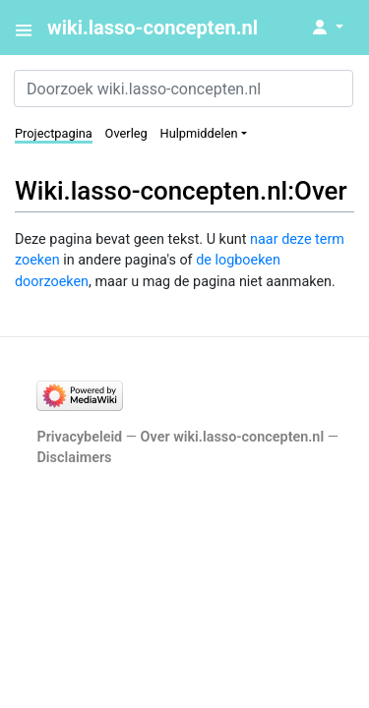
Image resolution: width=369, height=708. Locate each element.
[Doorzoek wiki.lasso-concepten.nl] (183, 88)
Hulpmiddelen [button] (199, 133)
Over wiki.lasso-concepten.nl (233, 437)
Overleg (126, 133)
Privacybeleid (79, 437)
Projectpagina (53, 133)
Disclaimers (73, 457)
